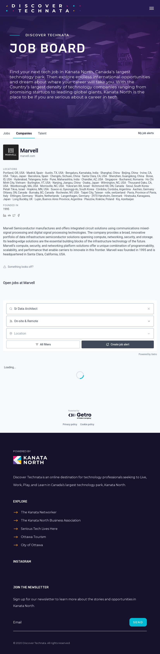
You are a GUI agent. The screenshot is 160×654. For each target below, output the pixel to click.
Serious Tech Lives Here (39, 529)
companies (24, 133)
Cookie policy (87, 424)
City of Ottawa (32, 545)
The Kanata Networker (39, 512)
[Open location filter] (149, 333)
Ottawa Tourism (33, 537)
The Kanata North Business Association (51, 520)
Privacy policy (70, 424)
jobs (6, 133)
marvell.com (27, 155)
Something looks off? (18, 266)
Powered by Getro (148, 354)
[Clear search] (149, 309)
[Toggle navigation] (151, 8)
